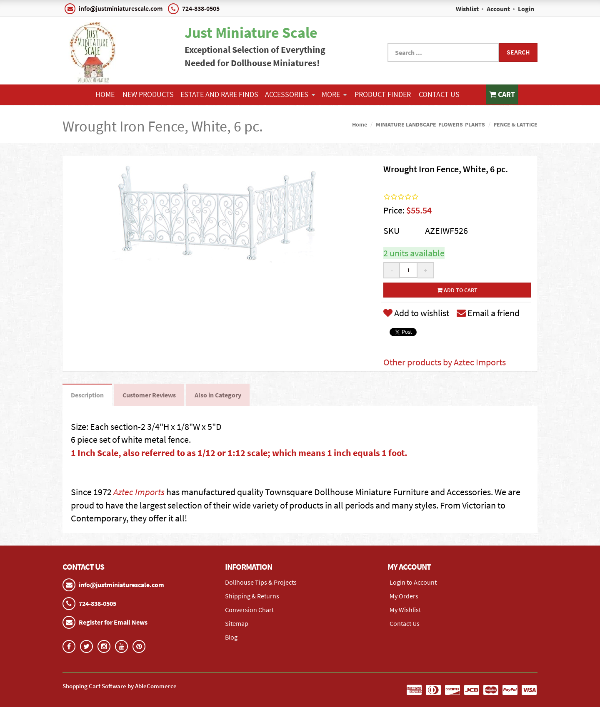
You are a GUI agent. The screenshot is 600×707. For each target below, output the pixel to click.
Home (105, 94)
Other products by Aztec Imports (444, 362)
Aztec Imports (139, 492)
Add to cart (457, 290)
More (334, 94)
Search (518, 52)
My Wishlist (405, 609)
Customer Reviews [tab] (149, 395)
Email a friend (488, 313)
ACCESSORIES (290, 94)
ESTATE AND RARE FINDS (219, 94)
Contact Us (439, 94)
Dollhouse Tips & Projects (261, 582)
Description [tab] (87, 395)
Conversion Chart (249, 609)
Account (498, 9)
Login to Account (413, 582)
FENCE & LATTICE (516, 124)
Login (526, 9)
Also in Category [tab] (218, 395)
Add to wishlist (416, 313)
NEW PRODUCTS (148, 94)
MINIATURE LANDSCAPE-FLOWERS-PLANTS (430, 124)
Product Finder (383, 94)
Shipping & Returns (252, 596)
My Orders (404, 596)
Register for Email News (113, 622)
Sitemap (236, 623)
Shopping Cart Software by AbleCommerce (119, 686)
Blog (231, 637)
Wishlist (467, 9)
